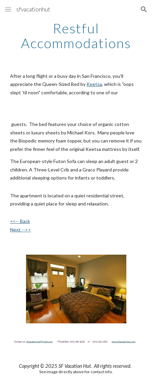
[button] (8, 9)
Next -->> (20, 229)
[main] (76, 35)
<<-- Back (20, 221)
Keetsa (94, 84)
